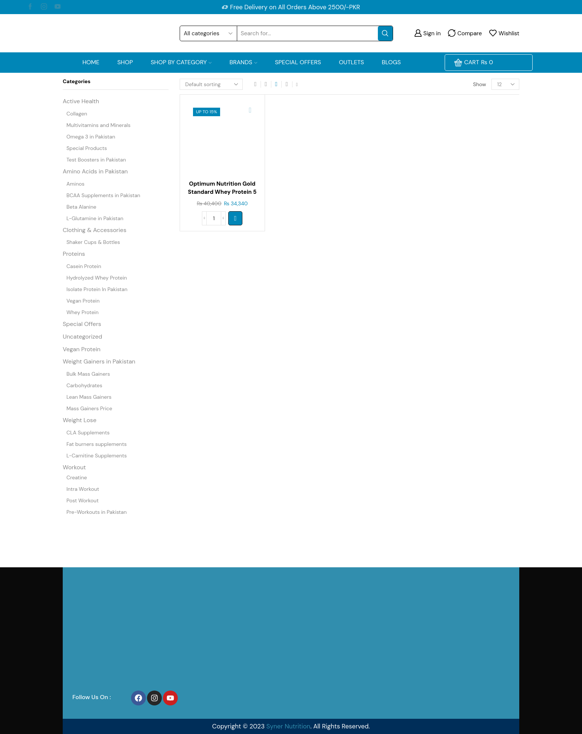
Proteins (74, 254)
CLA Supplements (87, 432)
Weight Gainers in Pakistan (99, 361)
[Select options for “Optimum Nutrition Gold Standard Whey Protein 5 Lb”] (235, 218)
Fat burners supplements (96, 444)
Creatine (76, 477)
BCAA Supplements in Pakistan (103, 195)
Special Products (86, 148)
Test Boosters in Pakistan (96, 159)
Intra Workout (82, 489)
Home (90, 62)
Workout (74, 467)
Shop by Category (181, 62)
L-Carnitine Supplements (96, 455)
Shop (125, 62)
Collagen (76, 113)
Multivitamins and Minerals (98, 125)
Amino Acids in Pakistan (95, 171)
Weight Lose (80, 420)
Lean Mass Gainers (88, 397)
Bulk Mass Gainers (88, 374)
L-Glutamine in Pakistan (94, 218)
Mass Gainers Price (89, 408)
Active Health (81, 101)
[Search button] (385, 33)
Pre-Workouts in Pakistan (96, 512)
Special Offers (298, 62)
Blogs (391, 62)
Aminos (75, 183)
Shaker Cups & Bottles (93, 242)
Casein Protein (83, 266)
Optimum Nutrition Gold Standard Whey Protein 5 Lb (222, 193)
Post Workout (82, 500)
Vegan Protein (82, 300)
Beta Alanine (81, 206)
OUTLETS (351, 62)
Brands (243, 62)
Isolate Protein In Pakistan (96, 289)
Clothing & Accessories (94, 230)
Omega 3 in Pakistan (90, 136)
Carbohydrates (84, 385)
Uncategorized (82, 336)
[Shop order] (211, 84)
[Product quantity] (214, 218)
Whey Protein (82, 312)
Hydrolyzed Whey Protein (96, 277)
